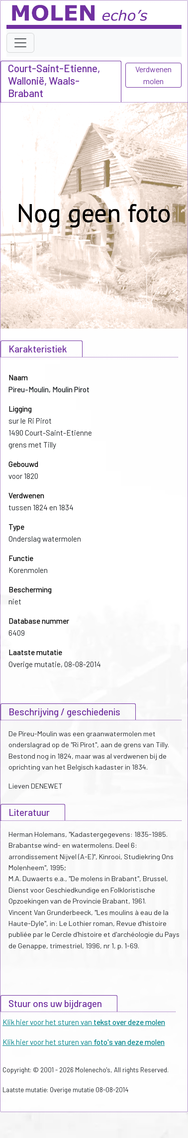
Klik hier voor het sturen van (83, 1022)
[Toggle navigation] (20, 43)
